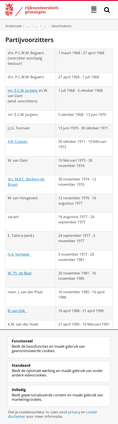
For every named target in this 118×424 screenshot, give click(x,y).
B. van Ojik (17, 310)
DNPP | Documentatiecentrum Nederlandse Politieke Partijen (28, 26)
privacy (74, 412)
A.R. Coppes (17, 141)
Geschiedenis (62, 26)
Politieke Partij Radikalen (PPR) (45, 26)
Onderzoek (13, 26)
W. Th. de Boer (20, 273)
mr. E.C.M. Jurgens (23, 90)
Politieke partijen (36, 26)
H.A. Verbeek (19, 254)
